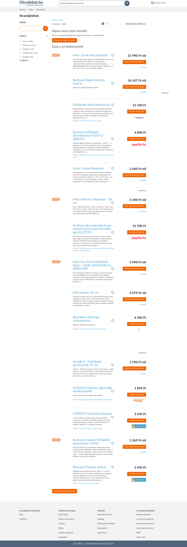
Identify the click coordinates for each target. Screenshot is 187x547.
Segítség (100, 519)
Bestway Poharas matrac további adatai (86, 483)
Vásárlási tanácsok (104, 515)
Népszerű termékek (66, 519)
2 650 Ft (140, 414)
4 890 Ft (140, 132)
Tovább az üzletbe (136, 111)
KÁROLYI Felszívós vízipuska (92, 413)
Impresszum (102, 533)
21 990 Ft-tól (137, 55)
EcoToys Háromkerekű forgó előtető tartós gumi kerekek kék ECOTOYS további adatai (93, 249)
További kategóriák (65, 533)
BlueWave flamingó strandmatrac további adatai (89, 329)
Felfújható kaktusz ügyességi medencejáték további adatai (92, 399)
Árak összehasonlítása (134, 62)
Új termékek (63, 515)
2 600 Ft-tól (137, 169)
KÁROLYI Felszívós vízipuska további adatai (87, 428)
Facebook (23, 519)
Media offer (141, 537)
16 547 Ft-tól (137, 80)
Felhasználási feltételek (106, 524)
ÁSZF (138, 533)
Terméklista (62, 537)
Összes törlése (57, 20)
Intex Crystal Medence (88, 168)
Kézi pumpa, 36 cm (86, 292)
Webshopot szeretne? (145, 528)
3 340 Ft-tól (137, 200)
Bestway (26, 45)
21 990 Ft (139, 226)
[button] (159, 3)
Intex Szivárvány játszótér (90, 55)
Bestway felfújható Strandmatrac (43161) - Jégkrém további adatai (93, 156)
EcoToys (26, 57)
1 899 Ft (140, 388)
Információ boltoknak (144, 519)
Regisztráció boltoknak (145, 524)
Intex (25, 41)
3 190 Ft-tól (137, 362)
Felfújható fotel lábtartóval (91, 104)
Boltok (61, 528)
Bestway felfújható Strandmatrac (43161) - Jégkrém (89, 136)
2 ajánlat (142, 92)
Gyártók (61, 524)
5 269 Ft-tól (137, 440)
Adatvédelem (102, 528)
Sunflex (26, 49)
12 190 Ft (139, 105)
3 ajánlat (142, 67)
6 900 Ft (140, 317)
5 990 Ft (140, 467)
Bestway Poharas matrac (89, 467)
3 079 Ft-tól (137, 293)
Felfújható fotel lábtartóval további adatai (87, 120)
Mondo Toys (28, 53)
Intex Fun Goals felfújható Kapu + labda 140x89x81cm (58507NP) (92, 265)
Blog (21, 515)
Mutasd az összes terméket (64, 40)
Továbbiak (24, 60)
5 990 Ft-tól (137, 262)
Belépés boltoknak (143, 515)
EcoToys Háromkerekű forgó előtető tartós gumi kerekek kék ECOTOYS (92, 229)
